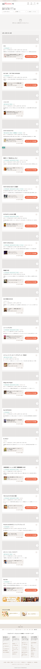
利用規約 (8, 662)
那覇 (29, 629)
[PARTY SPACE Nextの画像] (20, 236)
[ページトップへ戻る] (20, 626)
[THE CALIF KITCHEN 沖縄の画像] (20, 489)
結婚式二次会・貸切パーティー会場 (20, 629)
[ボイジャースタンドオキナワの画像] (20, 545)
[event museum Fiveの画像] (20, 124)
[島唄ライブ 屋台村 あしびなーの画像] (20, 151)
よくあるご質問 (27, 664)
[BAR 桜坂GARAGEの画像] (20, 292)
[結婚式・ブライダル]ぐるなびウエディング (8, 629)
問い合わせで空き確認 (31, 56)
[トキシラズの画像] (20, 95)
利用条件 (12, 662)
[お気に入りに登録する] (36, 46)
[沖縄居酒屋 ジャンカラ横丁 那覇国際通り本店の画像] (20, 460)
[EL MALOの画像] (20, 432)
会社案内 (5, 662)
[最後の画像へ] (37, 39)
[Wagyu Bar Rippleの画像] (20, 376)
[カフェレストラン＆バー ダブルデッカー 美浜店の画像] (20, 348)
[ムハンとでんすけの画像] (20, 321)
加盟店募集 (35, 662)
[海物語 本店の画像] (20, 263)
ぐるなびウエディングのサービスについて (18, 664)
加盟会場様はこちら (30, 662)
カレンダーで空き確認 (31, 85)
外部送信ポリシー (24, 662)
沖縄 (27, 629)
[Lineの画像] (20, 39)
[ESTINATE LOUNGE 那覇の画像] (20, 207)
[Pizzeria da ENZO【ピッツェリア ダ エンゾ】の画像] (20, 518)
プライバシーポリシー (17, 662)
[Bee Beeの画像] (20, 573)
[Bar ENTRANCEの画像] (20, 403)
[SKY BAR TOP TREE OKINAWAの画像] (20, 67)
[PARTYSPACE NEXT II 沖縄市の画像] (20, 180)
